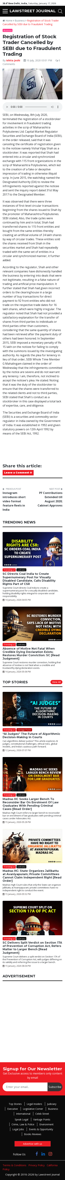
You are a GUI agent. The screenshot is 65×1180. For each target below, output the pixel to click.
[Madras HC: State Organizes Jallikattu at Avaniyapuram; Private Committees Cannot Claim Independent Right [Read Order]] (32, 846)
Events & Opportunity (41, 1129)
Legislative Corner (33, 1108)
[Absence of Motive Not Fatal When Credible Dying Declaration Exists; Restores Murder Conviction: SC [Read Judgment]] (32, 624)
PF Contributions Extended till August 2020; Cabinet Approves (50, 499)
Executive (12, 1108)
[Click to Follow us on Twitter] (30, 1154)
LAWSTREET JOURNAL (33, 11)
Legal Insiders (34, 1104)
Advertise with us (32, 1143)
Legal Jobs (18, 1129)
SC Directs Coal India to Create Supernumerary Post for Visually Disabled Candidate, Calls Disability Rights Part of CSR (29, 579)
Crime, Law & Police (23, 1124)
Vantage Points (41, 1119)
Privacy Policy (36, 1165)
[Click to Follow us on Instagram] (50, 1154)
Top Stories (15, 1104)
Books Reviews (32, 1134)
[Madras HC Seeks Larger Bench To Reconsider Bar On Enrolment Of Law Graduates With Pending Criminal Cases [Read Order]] (32, 774)
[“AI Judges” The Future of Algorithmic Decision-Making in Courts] (32, 709)
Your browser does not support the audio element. (32, 107)
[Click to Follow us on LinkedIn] (43, 1154)
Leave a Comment (18, 472)
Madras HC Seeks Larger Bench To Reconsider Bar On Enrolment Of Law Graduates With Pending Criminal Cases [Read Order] (31, 804)
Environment (46, 1124)
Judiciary (51, 1104)
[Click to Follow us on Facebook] (37, 1154)
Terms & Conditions (14, 1165)
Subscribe (55, 1087)
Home (7, 20)
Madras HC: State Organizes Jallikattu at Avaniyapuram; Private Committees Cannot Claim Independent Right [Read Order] (32, 876)
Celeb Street (42, 1113)
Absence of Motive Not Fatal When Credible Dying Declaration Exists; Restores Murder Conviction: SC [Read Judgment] (31, 653)
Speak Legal (21, 1119)
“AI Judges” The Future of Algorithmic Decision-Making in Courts (31, 735)
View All (56, 682)
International (23, 1113)
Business (20, 20)
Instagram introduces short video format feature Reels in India (14, 501)
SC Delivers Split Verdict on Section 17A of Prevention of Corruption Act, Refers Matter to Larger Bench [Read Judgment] (32, 947)
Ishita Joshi (13, 60)
